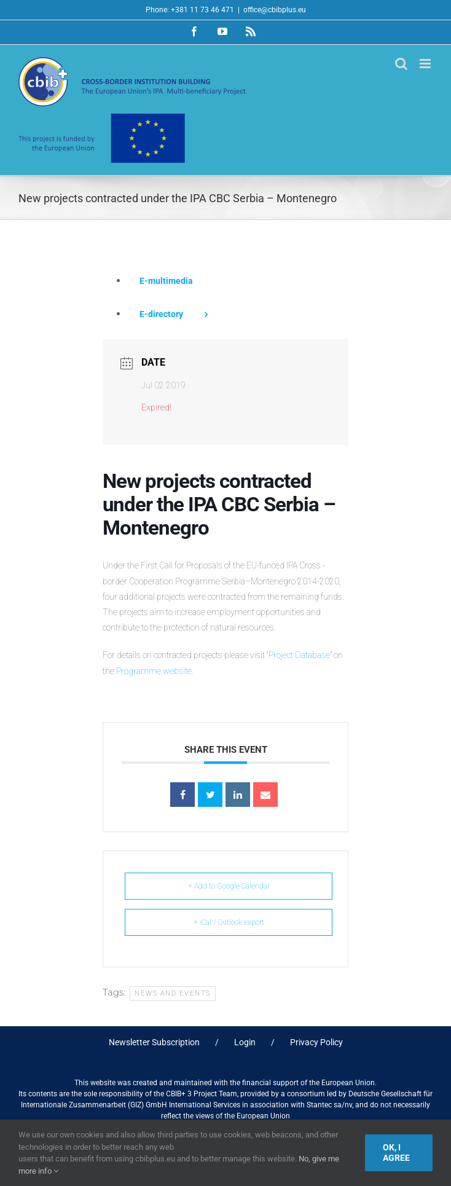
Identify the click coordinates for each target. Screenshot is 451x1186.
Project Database (299, 655)
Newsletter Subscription (154, 1042)
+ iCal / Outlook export (229, 922)
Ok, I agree (396, 1152)
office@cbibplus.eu (274, 10)
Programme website (154, 671)
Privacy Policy (316, 1042)
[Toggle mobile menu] (426, 63)
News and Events (173, 993)
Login (245, 1042)
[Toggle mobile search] (401, 63)
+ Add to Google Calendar (229, 886)
